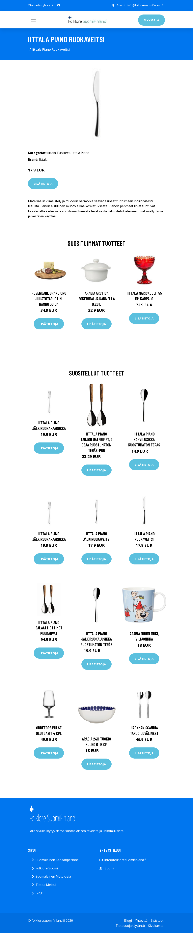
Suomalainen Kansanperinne (57, 860)
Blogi (39, 893)
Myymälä (151, 20)
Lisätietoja (43, 184)
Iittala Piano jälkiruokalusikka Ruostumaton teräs (96, 639)
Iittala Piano (80, 153)
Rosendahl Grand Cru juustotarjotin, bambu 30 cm (49, 298)
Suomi (121, 5)
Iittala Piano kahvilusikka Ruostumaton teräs (144, 439)
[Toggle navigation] (33, 19)
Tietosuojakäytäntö (130, 925)
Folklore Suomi (47, 868)
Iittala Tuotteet (58, 153)
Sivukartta (155, 925)
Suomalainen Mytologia (53, 876)
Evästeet (157, 920)
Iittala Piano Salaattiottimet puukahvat (49, 628)
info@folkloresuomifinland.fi (145, 5)
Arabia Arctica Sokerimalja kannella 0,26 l (96, 298)
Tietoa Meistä (46, 885)
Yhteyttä (141, 920)
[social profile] (59, 5)
